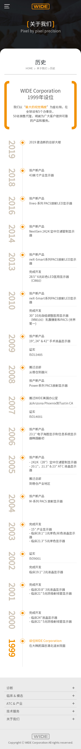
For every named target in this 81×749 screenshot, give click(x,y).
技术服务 (40, 711)
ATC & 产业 (40, 703)
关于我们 (40, 719)
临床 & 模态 (40, 695)
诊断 (40, 688)
